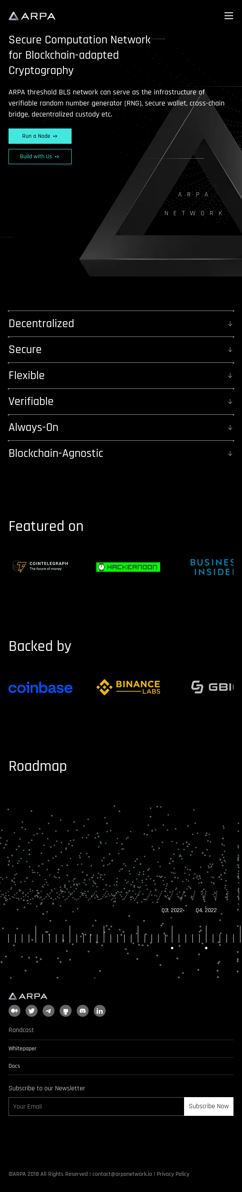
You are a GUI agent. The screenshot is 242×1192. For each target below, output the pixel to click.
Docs (14, 1066)
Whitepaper (23, 1048)
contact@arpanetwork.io (122, 1174)
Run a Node (40, 136)
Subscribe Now (209, 1106)
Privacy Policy (173, 1174)
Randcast (21, 1030)
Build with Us (40, 156)
